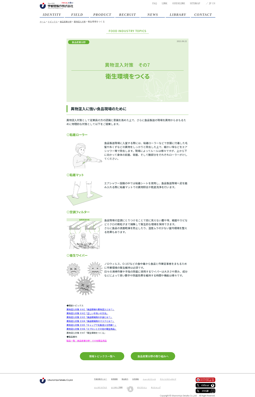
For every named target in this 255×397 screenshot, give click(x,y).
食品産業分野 (67, 21)
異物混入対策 (82, 21)
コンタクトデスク (125, 384)
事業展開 (117, 378)
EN (213, 3)
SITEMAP (195, 3)
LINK (164, 3)
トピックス (53, 21)
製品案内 (129, 378)
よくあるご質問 (144, 384)
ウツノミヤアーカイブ (104, 384)
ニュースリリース (157, 378)
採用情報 (141, 378)
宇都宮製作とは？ (102, 378)
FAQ (154, 3)
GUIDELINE (178, 3)
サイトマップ (115, 390)
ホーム (43, 21)
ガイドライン (100, 390)
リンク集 (159, 384)
